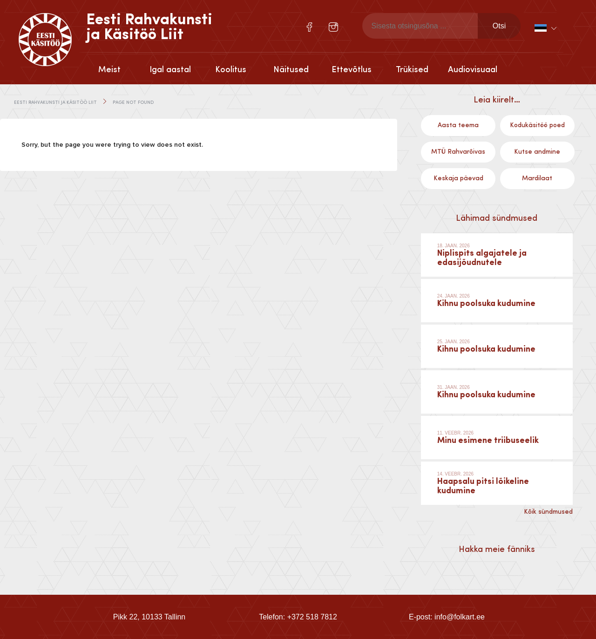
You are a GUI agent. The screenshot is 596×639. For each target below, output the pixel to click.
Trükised (412, 70)
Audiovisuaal (472, 70)
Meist (109, 70)
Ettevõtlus (352, 70)
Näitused (291, 70)
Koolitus (230, 70)
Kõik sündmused (548, 512)
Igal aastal (170, 70)
